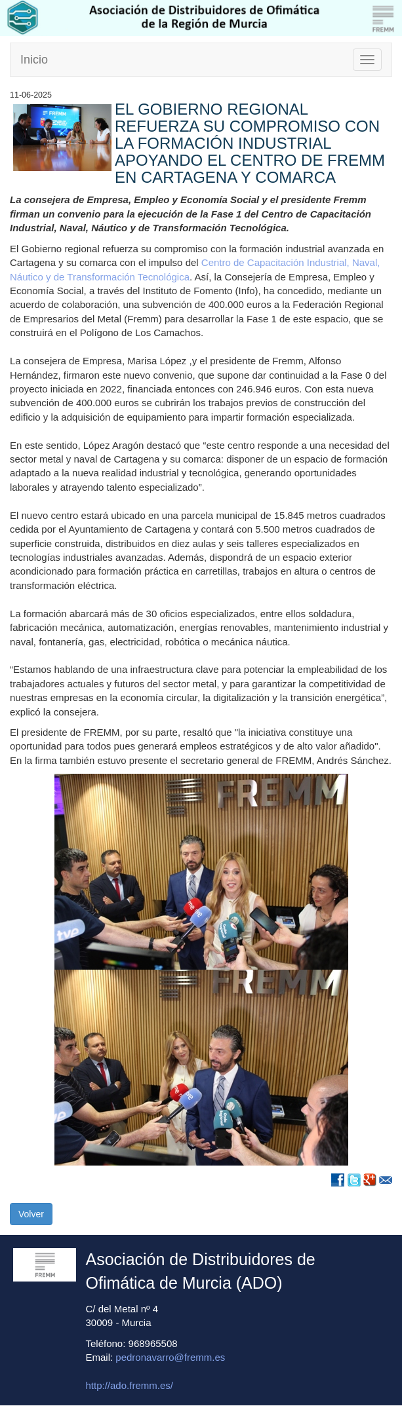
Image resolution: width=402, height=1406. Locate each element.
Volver (31, 1214)
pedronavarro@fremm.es (170, 1357)
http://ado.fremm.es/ (129, 1385)
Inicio (34, 59)
